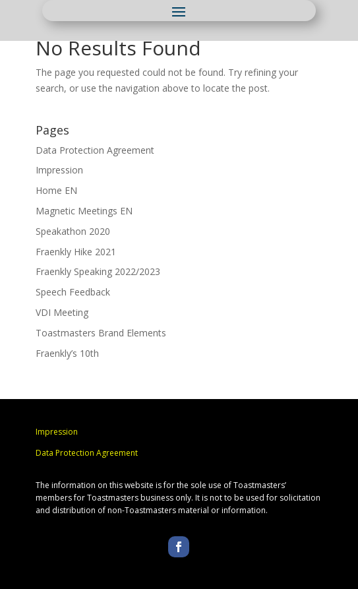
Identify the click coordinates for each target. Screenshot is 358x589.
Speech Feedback (73, 292)
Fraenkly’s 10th (67, 353)
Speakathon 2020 (73, 231)
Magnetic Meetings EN (84, 210)
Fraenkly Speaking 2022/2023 (98, 271)
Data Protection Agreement (95, 150)
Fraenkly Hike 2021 (76, 251)
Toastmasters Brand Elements (101, 332)
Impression (59, 170)
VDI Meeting (62, 312)
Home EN (56, 190)
